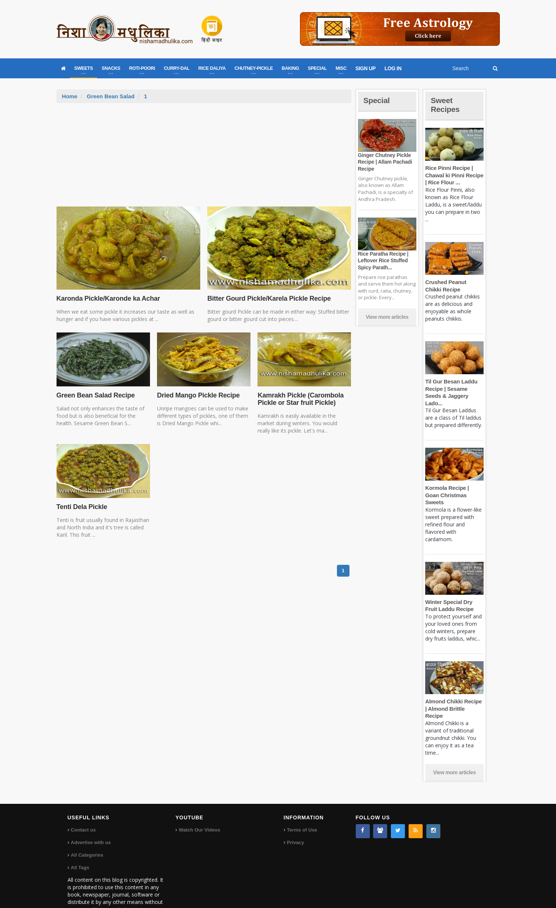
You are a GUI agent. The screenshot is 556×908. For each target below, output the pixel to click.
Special (377, 100)
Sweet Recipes (446, 105)
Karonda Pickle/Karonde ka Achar (107, 298)
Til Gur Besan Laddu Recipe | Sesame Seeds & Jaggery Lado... (454, 388)
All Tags (80, 846)
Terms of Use (302, 808)
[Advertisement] (204, 158)
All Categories (87, 833)
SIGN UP (365, 68)
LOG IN (393, 68)
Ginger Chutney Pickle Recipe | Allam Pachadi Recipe (384, 161)
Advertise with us (91, 820)
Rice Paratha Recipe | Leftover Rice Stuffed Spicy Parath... (382, 260)
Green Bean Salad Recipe (95, 395)
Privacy (295, 820)
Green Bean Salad (110, 96)
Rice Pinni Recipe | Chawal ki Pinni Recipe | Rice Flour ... (453, 175)
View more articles (387, 317)
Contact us (83, 808)
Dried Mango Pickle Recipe (197, 395)
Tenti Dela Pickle (81, 507)
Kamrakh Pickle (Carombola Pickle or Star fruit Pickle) (299, 399)
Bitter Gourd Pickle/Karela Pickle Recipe (267, 298)
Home (70, 96)
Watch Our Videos (199, 808)
